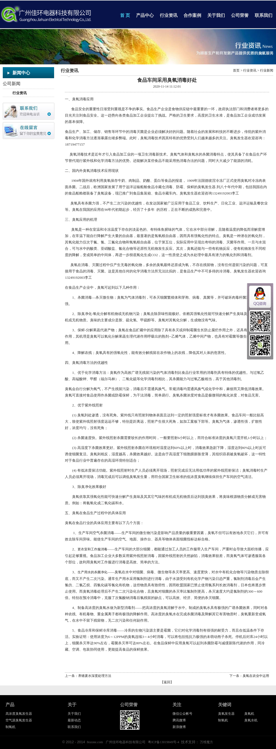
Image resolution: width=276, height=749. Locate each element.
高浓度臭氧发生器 (19, 714)
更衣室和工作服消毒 (92, 549)
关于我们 (216, 15)
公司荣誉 (240, 15)
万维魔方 (206, 742)
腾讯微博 (179, 720)
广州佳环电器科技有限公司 (125, 742)
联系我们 (263, 15)
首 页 (125, 15)
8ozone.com (95, 742)
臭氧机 (249, 714)
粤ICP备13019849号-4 (163, 742)
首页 (236, 70)
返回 (167, 682)
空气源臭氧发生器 (19, 720)
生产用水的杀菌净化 (92, 572)
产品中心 (145, 15)
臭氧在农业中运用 (256, 676)
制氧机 (10, 727)
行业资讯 (168, 15)
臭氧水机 (251, 720)
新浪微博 (179, 727)
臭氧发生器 (226, 714)
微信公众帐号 (182, 714)
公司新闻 (11, 83)
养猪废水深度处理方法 (94, 676)
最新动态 (74, 720)
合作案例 (192, 15)
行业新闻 (266, 70)
